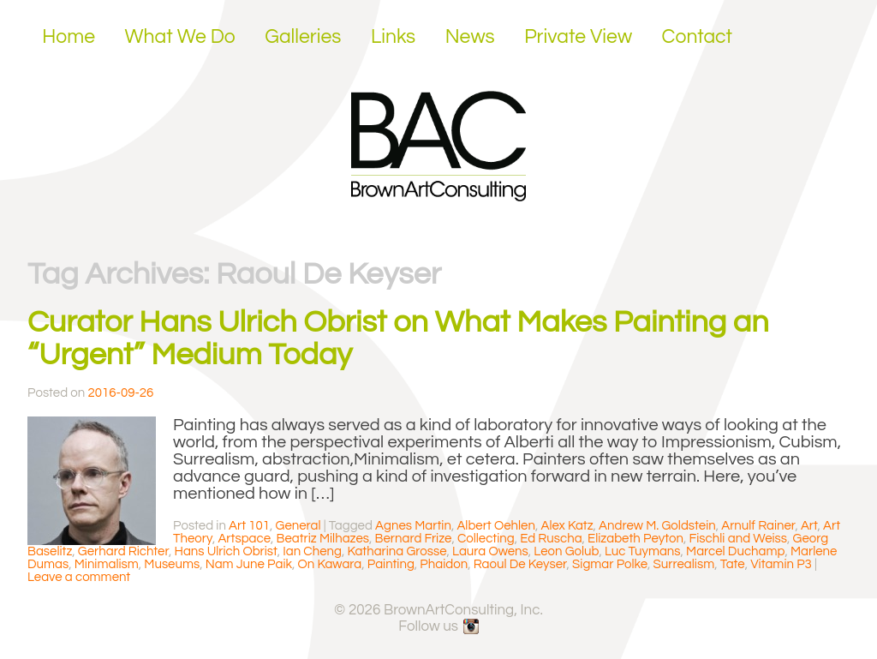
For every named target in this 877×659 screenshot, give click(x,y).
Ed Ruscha (551, 538)
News (470, 37)
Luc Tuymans (643, 551)
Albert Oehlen (495, 525)
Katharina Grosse (396, 551)
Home (68, 37)
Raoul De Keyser (520, 564)
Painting (391, 564)
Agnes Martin (413, 525)
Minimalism (107, 564)
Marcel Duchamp (735, 551)
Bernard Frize (413, 538)
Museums (172, 564)
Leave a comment (78, 577)
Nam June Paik (249, 564)
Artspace (244, 538)
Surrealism (684, 564)
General (298, 525)
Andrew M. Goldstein (657, 525)
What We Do (180, 37)
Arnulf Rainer (758, 525)
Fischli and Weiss (738, 538)
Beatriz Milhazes (323, 538)
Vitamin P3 (781, 564)
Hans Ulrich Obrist (225, 551)
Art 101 (249, 525)
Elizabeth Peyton (635, 538)
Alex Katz (566, 525)
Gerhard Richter (123, 551)
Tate (732, 564)
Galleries (303, 37)
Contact (697, 37)
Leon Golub (566, 551)
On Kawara (330, 564)
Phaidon (444, 564)
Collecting (486, 538)
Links (393, 37)
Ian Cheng (312, 551)
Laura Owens (490, 551)
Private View (578, 37)
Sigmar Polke (609, 564)
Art (809, 525)
